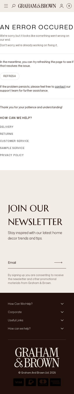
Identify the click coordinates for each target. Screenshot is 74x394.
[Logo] (37, 6)
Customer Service (14, 141)
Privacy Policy (12, 155)
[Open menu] (5, 5)
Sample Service (12, 148)
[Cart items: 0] (69, 5)
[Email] (29, 262)
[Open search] (13, 5)
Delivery (7, 127)
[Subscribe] (58, 262)
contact (60, 86)
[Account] (61, 5)
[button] (37, 304)
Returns (6, 134)
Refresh (9, 76)
